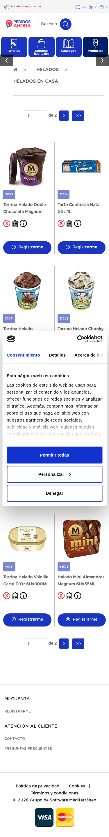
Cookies (77, 786)
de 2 (52, 115)
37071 (9, 318)
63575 (63, 566)
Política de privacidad (37, 786)
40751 (9, 566)
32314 (63, 194)
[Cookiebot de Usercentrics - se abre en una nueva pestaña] (77, 339)
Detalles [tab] (57, 354)
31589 (9, 194)
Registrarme (27, 247)
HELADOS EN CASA (35, 81)
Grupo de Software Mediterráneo (63, 800)
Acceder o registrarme (26, 6)
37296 (64, 318)
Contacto (14, 739)
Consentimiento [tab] (23, 354)
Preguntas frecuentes (28, 748)
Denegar (54, 493)
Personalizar (54, 473)
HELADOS (47, 70)
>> (78, 115)
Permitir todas (54, 454)
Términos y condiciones (54, 793)
